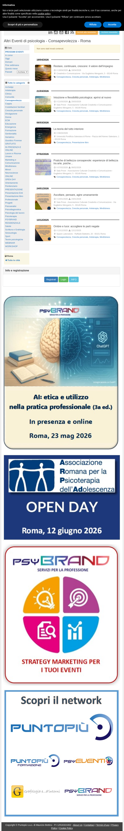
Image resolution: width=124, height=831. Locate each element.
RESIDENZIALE (12, 223)
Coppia (8, 103)
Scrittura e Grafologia (15, 229)
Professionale (11, 199)
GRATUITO (10, 144)
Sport (7, 236)
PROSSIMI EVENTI (14, 52)
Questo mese (11, 68)
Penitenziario (11, 186)
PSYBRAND (11, 219)
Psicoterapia (11, 216)
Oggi (7, 58)
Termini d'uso (102, 825)
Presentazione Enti (14, 193)
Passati (8, 72)
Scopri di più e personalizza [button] (22, 24)
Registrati (51, 279)
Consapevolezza (64, 77)
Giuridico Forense (13, 140)
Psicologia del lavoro (14, 213)
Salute (8, 226)
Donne (8, 117)
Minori (8, 169)
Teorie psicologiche (14, 239)
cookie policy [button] (44, 13)
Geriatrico (9, 137)
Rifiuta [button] (93, 24)
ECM (7, 120)
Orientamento (11, 183)
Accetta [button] (112, 24)
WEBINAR (10, 243)
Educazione (10, 124)
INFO (73, 279)
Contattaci (89, 825)
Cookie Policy (66, 828)
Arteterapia (94, 77)
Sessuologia (11, 233)
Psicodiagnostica (13, 209)
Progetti (8, 203)
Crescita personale (80, 77)
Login (63, 279)
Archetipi (9, 87)
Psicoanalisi (10, 206)
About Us (77, 825)
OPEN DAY (10, 179)
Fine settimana (12, 65)
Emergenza (10, 127)
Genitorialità (10, 133)
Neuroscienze (11, 173)
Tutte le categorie (16, 83)
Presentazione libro (80, 142)
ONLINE (9, 176)
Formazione (10, 130)
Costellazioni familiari (15, 107)
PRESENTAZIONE (14, 189)
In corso (9, 55)
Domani (8, 62)
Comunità (9, 97)
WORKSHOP (11, 246)
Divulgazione (11, 113)
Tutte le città (12, 260)
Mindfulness (105, 77)
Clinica (8, 94)
